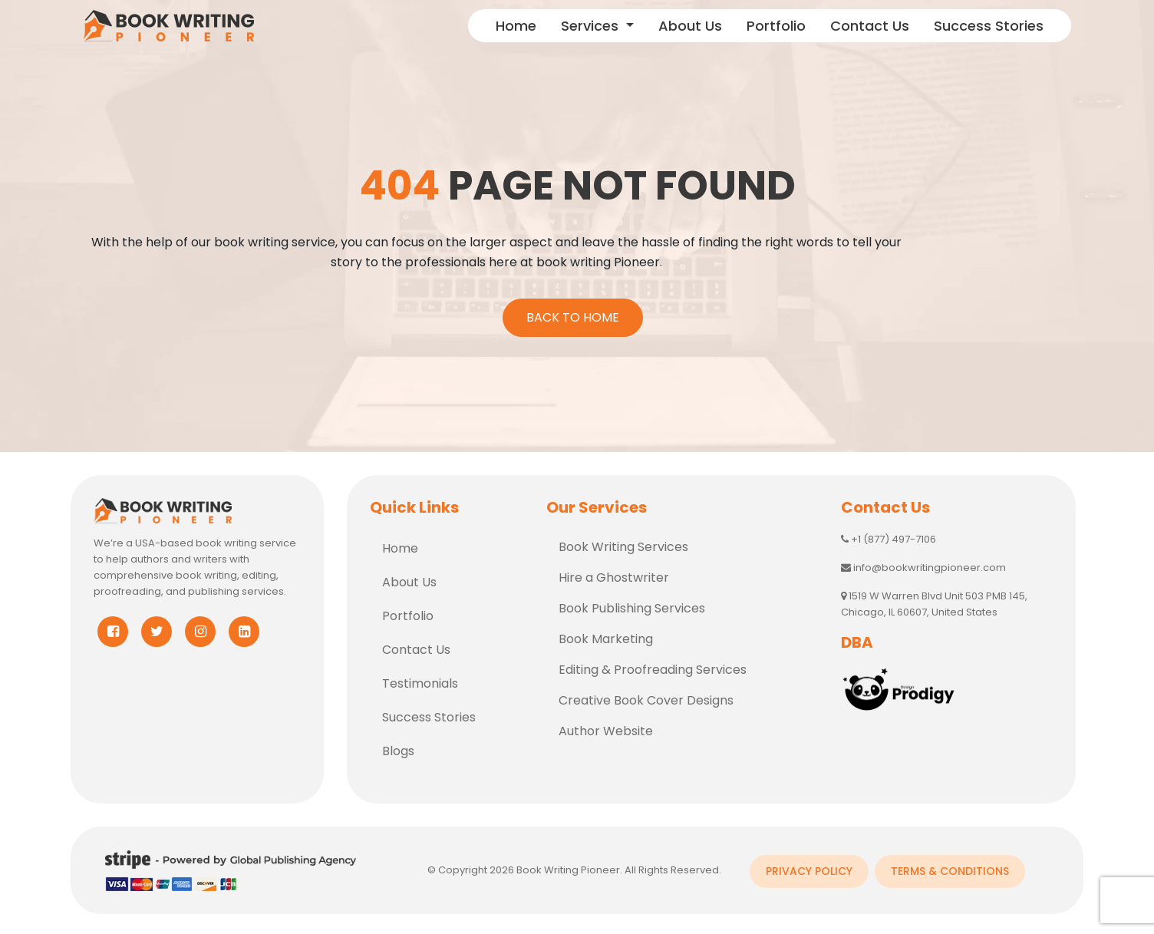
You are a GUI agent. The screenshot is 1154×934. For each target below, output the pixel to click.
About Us (690, 25)
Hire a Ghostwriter (614, 574)
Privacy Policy (809, 866)
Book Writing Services (623, 544)
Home (516, 25)
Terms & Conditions (951, 866)
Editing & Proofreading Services (653, 666)
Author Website (606, 728)
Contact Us (869, 25)
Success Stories (989, 25)
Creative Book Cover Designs (646, 697)
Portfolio (776, 25)
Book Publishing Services (632, 605)
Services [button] (591, 25)
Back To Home (569, 314)
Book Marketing (606, 636)
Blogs (398, 748)
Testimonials (420, 680)
